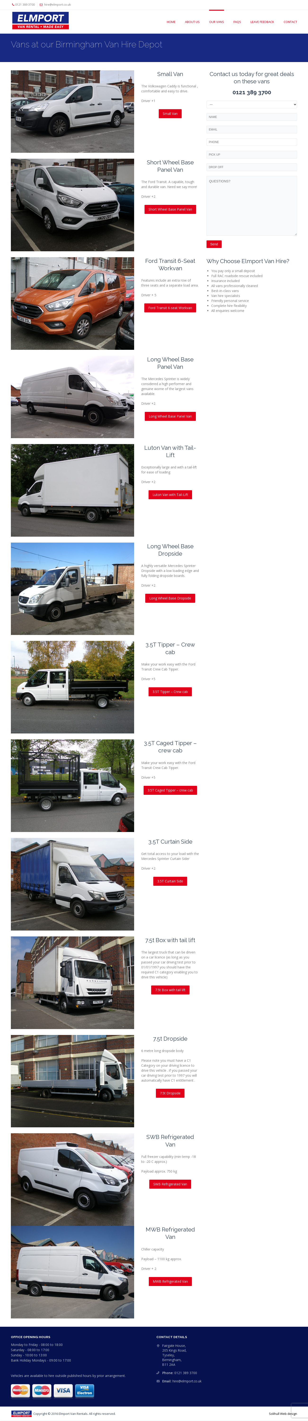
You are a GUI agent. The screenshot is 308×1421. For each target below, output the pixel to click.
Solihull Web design (283, 1414)
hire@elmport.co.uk (187, 1381)
